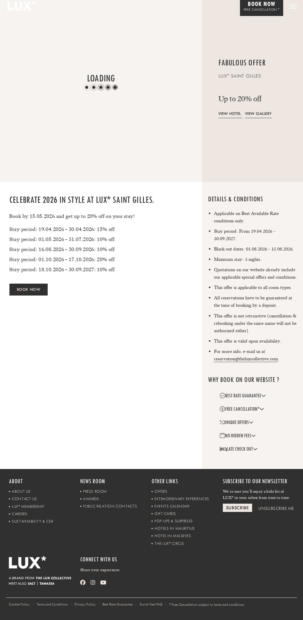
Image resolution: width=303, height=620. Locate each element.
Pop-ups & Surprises (173, 521)
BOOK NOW (28, 289)
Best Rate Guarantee (117, 604)
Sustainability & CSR (32, 521)
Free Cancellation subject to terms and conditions (206, 604)
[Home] (44, 566)
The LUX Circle (169, 543)
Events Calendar (171, 506)
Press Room (95, 491)
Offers (160, 491)
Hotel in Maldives (172, 536)
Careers (19, 514)
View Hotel (229, 113)
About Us (21, 491)
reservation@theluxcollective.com (246, 359)
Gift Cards (165, 513)
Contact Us (24, 499)
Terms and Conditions (52, 604)
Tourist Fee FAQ (150, 604)
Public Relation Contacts (110, 506)
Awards (91, 499)
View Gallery (258, 113)
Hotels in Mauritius (174, 528)
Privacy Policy (85, 604)
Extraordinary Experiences (181, 499)
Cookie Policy (19, 604)
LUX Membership (28, 506)
